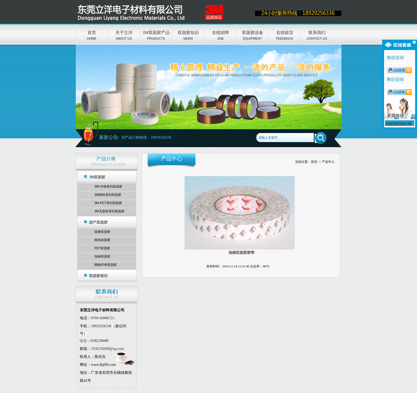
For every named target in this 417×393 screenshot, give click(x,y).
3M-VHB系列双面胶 (108, 186)
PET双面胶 (102, 248)
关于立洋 (123, 32)
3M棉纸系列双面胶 (107, 195)
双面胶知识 (188, 32)
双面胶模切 (98, 276)
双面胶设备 (252, 32)
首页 (91, 32)
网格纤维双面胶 (105, 265)
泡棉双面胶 (102, 256)
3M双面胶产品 (155, 32)
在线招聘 (220, 32)
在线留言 (284, 32)
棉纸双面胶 (102, 240)
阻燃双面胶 (102, 232)
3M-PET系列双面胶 (108, 203)
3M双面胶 (97, 177)
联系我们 (317, 32)
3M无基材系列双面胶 (109, 211)
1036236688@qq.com (107, 349)
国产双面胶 (98, 222)
